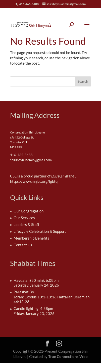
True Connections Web (68, 356)
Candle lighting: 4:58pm (33, 308)
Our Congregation (28, 211)
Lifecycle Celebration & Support (40, 231)
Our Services (24, 217)
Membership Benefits (31, 238)
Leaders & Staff (26, 224)
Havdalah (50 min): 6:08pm (36, 280)
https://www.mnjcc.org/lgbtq (34, 181)
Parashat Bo (24, 292)
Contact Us (23, 245)
